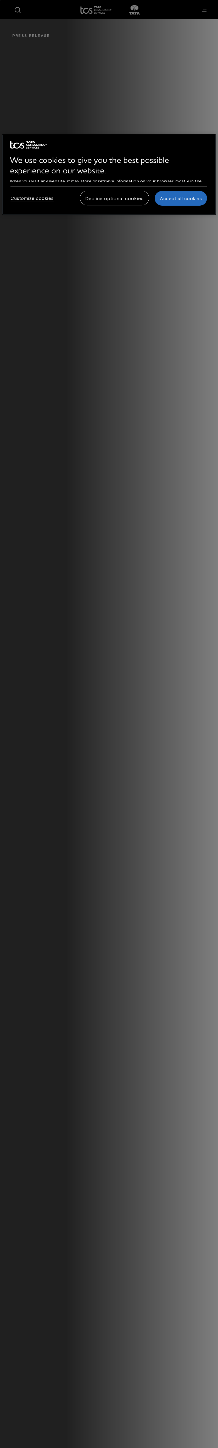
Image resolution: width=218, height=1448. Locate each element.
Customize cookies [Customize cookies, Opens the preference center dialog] (32, 198)
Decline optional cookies (114, 198)
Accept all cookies (181, 198)
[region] (109, 174)
